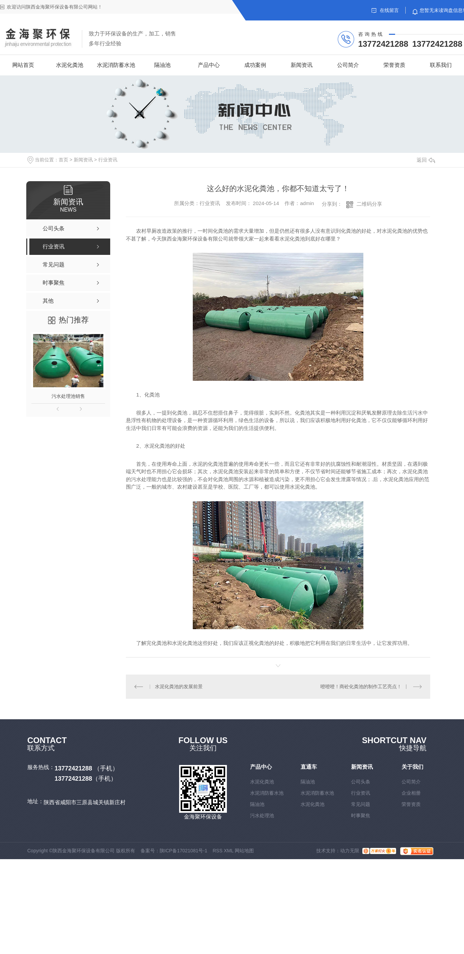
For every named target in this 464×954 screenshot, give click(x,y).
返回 (426, 160)
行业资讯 (107, 159)
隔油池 (162, 65)
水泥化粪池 (69, 65)
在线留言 (385, 10)
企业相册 (411, 793)
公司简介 (348, 65)
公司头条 (360, 781)
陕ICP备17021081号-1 (183, 850)
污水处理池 (262, 815)
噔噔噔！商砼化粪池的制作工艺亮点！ (361, 686)
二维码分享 (369, 204)
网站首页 (23, 65)
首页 (63, 159)
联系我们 (441, 65)
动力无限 (349, 850)
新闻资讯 (302, 65)
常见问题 (360, 804)
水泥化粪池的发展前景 (179, 686)
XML (228, 850)
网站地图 (244, 850)
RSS (217, 850)
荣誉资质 (394, 65)
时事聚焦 (360, 815)
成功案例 (255, 65)
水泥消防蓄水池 (116, 65)
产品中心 (209, 65)
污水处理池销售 (68, 396)
